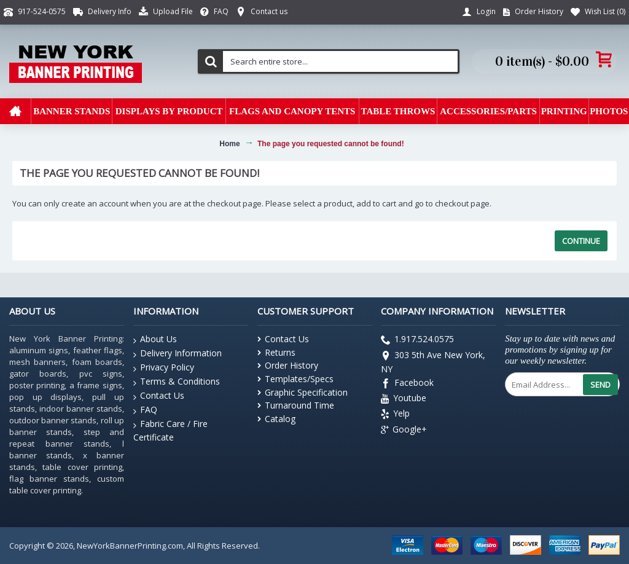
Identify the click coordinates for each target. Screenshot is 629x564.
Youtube (403, 399)
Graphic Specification (302, 392)
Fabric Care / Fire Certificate (170, 430)
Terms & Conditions (176, 381)
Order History (287, 365)
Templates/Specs (295, 379)
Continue (581, 240)
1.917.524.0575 (417, 341)
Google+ (404, 429)
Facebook (407, 384)
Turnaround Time (295, 405)
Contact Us (158, 396)
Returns (276, 352)
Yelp (395, 415)
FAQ (145, 410)
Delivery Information (177, 353)
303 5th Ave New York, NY (433, 362)
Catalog (276, 419)
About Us (155, 339)
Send (600, 384)
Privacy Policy (163, 367)
